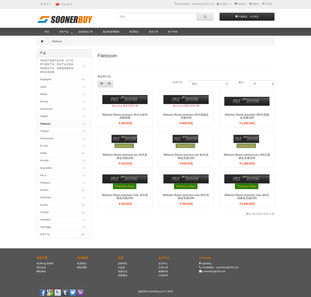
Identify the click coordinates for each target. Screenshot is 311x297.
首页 (46, 31)
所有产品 (64, 31)
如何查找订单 (86, 31)
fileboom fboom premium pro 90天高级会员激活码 (186, 156)
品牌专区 (122, 263)
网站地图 (82, 267)
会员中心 (163, 263)
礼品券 (121, 267)
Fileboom (57, 41)
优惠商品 (122, 275)
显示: (241, 82)
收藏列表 (163, 271)
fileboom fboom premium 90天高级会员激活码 (186, 116)
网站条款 (41, 271)
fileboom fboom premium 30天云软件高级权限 (125, 116)
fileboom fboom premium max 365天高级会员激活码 (247, 196)
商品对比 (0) (104, 76)
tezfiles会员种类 (44, 263)
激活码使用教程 (111, 31)
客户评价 (173, 31)
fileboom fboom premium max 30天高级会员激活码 (125, 196)
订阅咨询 (163, 275)
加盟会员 (122, 271)
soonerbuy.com (156, 291)
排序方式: (178, 82)
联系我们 (134, 31)
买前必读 (41, 267)
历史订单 (153, 31)
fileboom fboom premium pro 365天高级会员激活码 (247, 156)
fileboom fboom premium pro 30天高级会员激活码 (125, 156)
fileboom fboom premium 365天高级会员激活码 (247, 116)
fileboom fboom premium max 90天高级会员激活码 (186, 196)
